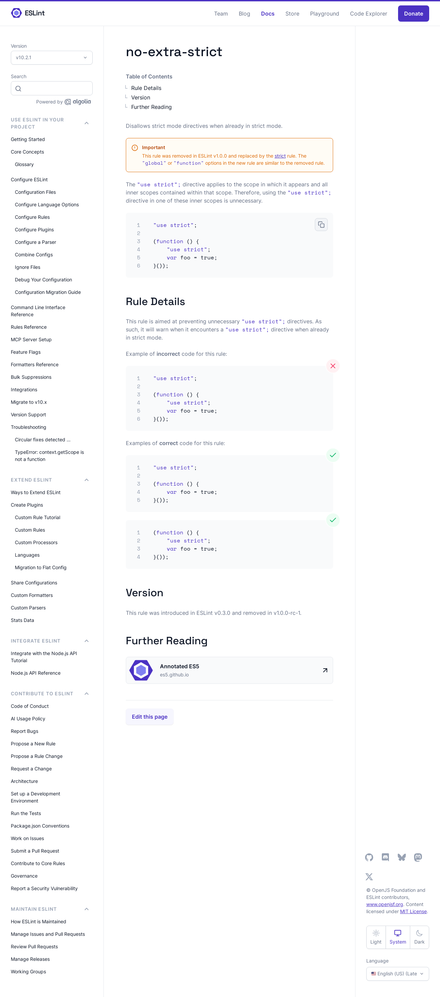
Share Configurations (34, 582)
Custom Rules (30, 530)
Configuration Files (35, 192)
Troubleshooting (28, 427)
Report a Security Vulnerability (44, 888)
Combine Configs (34, 254)
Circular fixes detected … (43, 439)
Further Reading (151, 106)
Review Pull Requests (34, 946)
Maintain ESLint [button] (49, 909)
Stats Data (22, 620)
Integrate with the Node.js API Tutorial (44, 656)
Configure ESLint (29, 179)
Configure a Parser (35, 242)
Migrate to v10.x (29, 402)
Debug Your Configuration (43, 279)
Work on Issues (27, 838)
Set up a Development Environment (35, 797)
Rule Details (146, 88)
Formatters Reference (35, 364)
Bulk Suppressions (31, 377)
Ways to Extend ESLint (36, 492)
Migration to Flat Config (41, 567)
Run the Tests (26, 813)
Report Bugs (24, 731)
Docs (268, 13)
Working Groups (28, 971)
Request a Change (31, 768)
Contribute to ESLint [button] (49, 693)
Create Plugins (27, 505)
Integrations (24, 389)
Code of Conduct (30, 706)
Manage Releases (30, 959)
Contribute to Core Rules (38, 863)
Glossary (24, 164)
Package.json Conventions (40, 826)
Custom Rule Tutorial (37, 517)
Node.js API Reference (36, 673)
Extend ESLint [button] (49, 480)
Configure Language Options (47, 204)
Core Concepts (27, 152)
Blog (244, 13)
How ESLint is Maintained (38, 921)
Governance (24, 876)
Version (140, 97)
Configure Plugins (34, 229)
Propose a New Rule (33, 743)
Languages (27, 555)
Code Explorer (368, 13)
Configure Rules (32, 217)
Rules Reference (29, 327)
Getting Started (28, 139)
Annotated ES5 (179, 666)
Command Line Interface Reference (38, 310)
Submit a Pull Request (35, 851)
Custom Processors (36, 542)
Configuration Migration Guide (48, 292)
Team (221, 13)
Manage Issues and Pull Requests (48, 934)
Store (292, 13)
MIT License (413, 911)
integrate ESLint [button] (49, 641)
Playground (324, 13)
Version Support (28, 414)
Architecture (24, 781)
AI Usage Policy (28, 718)
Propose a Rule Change (37, 756)
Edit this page (149, 716)
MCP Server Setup (31, 339)
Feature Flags (26, 352)
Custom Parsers (28, 607)
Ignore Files (27, 267)
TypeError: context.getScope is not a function (49, 455)
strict (280, 156)
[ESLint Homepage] (28, 13)
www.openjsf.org (384, 904)
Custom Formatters (32, 595)
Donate (413, 13)
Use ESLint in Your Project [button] (49, 123)
